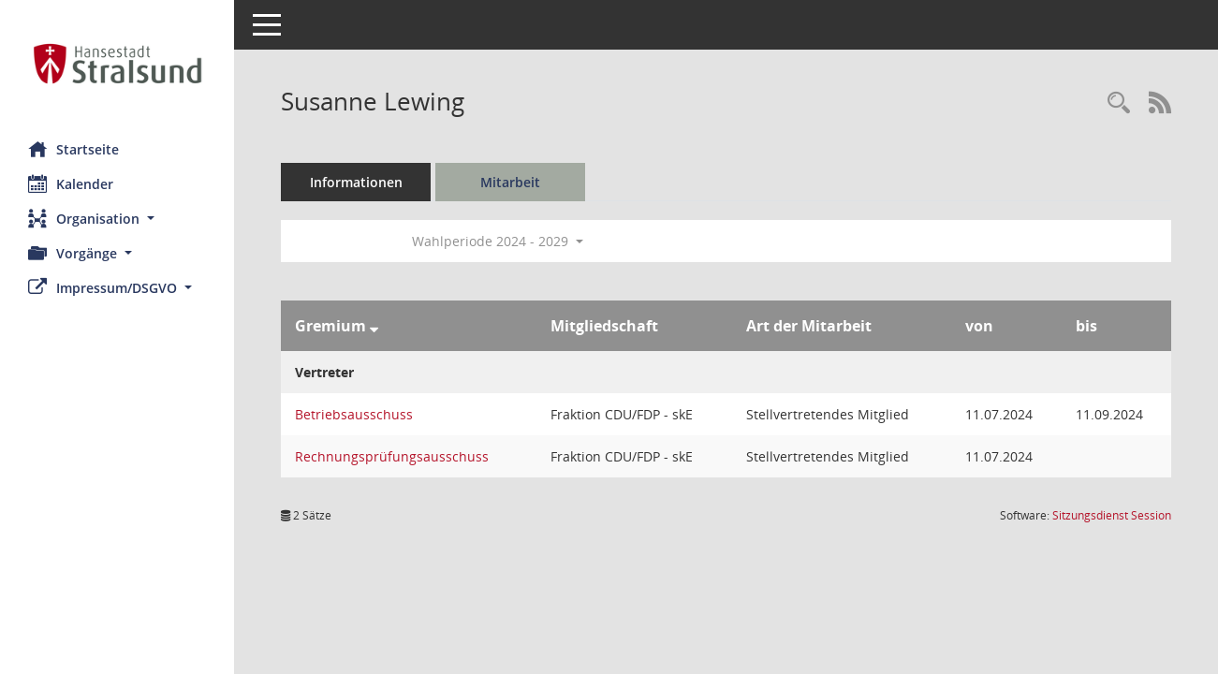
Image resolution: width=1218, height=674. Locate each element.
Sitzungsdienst (1111, 515)
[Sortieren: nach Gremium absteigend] (374, 325)
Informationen (356, 182)
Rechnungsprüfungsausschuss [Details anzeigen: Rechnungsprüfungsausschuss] (392, 456)
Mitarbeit (510, 182)
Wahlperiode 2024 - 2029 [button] (497, 241)
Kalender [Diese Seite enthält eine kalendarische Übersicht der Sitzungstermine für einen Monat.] (70, 183)
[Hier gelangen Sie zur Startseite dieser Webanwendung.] (117, 64)
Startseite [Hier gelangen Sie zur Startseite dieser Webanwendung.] (73, 148)
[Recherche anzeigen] (1118, 103)
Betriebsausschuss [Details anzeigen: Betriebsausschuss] (354, 414)
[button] (117, 218)
